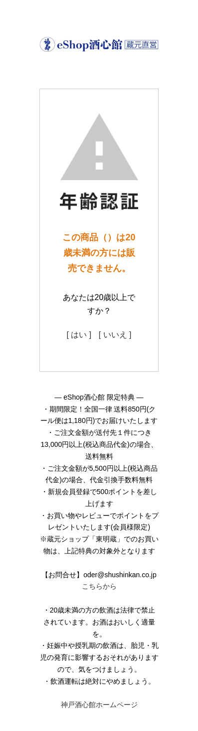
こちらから (99, 586)
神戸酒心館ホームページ (99, 705)
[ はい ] (78, 334)
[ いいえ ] (115, 334)
